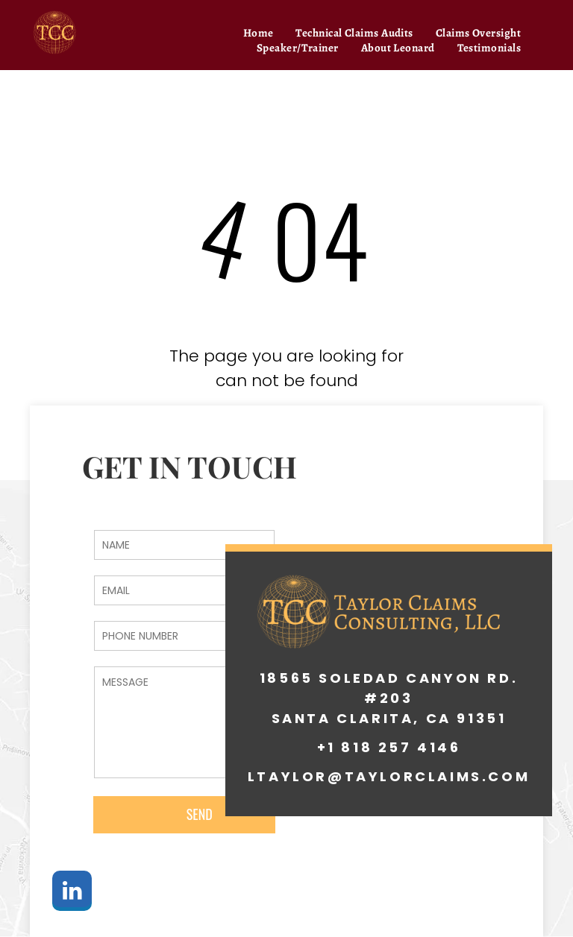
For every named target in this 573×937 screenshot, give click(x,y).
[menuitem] (258, 32)
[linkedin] (72, 893)
